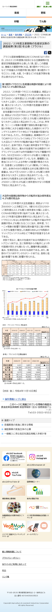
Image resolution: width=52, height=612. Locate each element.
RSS (4, 570)
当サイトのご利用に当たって (14, 564)
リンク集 (5, 577)
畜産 (16, 13)
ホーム (3, 35)
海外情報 (18, 35)
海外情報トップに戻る (15, 399)
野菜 (43, 13)
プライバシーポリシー (11, 558)
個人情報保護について (11, 552)
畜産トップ (9, 420)
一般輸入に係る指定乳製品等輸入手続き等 (25, 434)
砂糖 (16, 21)
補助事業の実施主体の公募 (17, 429)
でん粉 (42, 21)
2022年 (28, 35)
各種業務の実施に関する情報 (18, 425)
